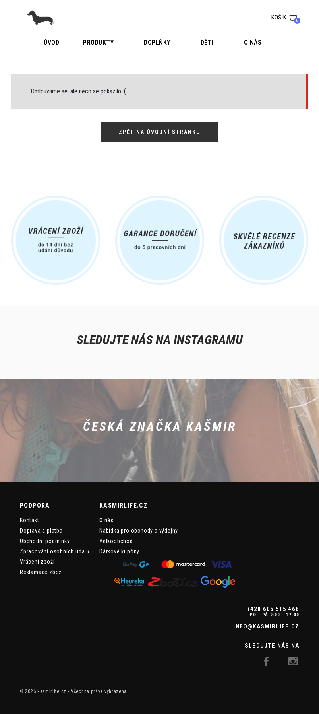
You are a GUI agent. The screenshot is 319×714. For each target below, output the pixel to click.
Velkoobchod (116, 541)
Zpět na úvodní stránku (160, 132)
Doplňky (157, 42)
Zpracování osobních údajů (54, 551)
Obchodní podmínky (45, 541)
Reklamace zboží (41, 572)
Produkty (98, 42)
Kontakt (29, 520)
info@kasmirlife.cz (266, 626)
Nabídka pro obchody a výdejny (138, 530)
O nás (253, 42)
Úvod (51, 42)
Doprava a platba (41, 530)
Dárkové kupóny (119, 551)
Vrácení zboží (37, 561)
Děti (207, 42)
